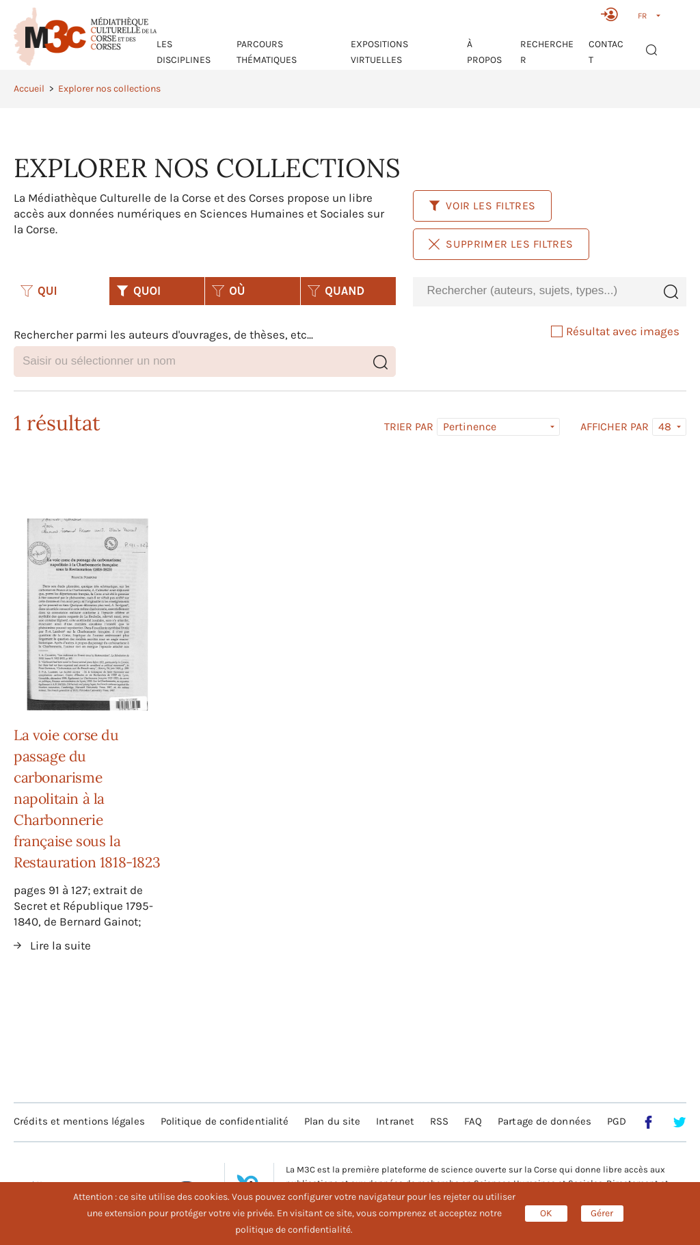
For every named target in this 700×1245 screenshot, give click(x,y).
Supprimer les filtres (501, 243)
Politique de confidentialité (225, 1121)
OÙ (228, 291)
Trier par (408, 426)
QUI (39, 291)
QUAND (336, 291)
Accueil (29, 88)
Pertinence (469, 426)
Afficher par (614, 426)
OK (546, 1213)
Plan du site (332, 1121)
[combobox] (534, 291)
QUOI (138, 291)
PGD (616, 1121)
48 (664, 426)
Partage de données (544, 1121)
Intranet (395, 1121)
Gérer (602, 1213)
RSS (439, 1121)
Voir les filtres (482, 205)
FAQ (473, 1121)
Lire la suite (60, 945)
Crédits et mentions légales (79, 1121)
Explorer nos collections (109, 88)
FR (642, 16)
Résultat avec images (615, 331)
